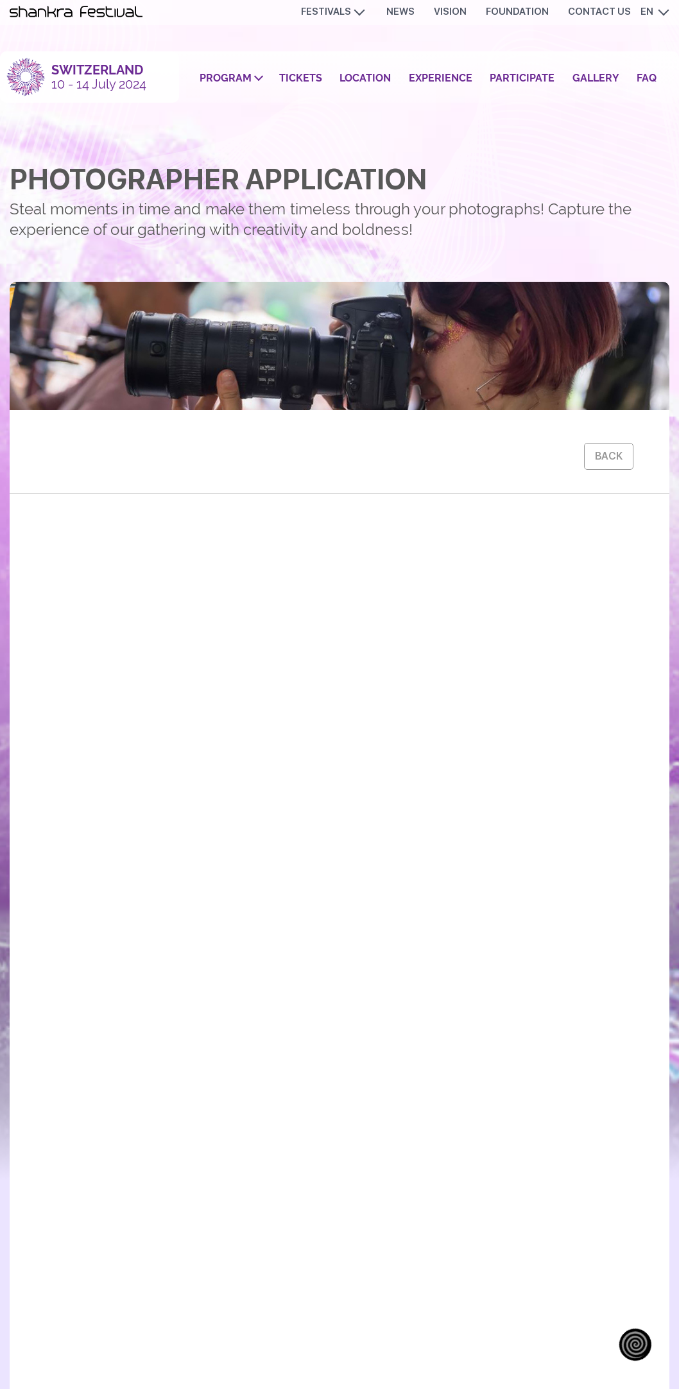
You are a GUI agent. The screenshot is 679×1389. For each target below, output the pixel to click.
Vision (450, 11)
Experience (440, 78)
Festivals (326, 11)
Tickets (300, 78)
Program (226, 78)
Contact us (599, 11)
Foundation (517, 11)
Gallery (595, 78)
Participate (522, 78)
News (400, 11)
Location (365, 78)
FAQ (647, 78)
